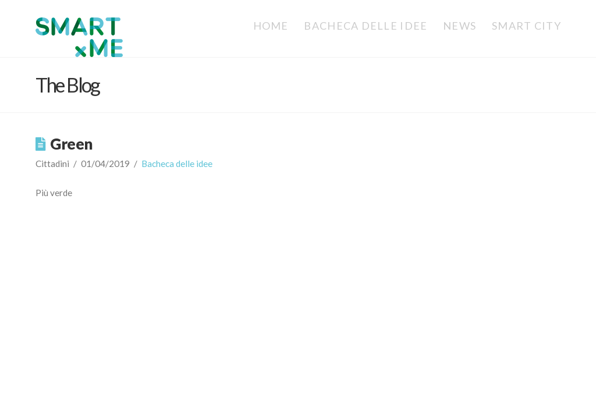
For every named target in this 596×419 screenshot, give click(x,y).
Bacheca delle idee (176, 163)
